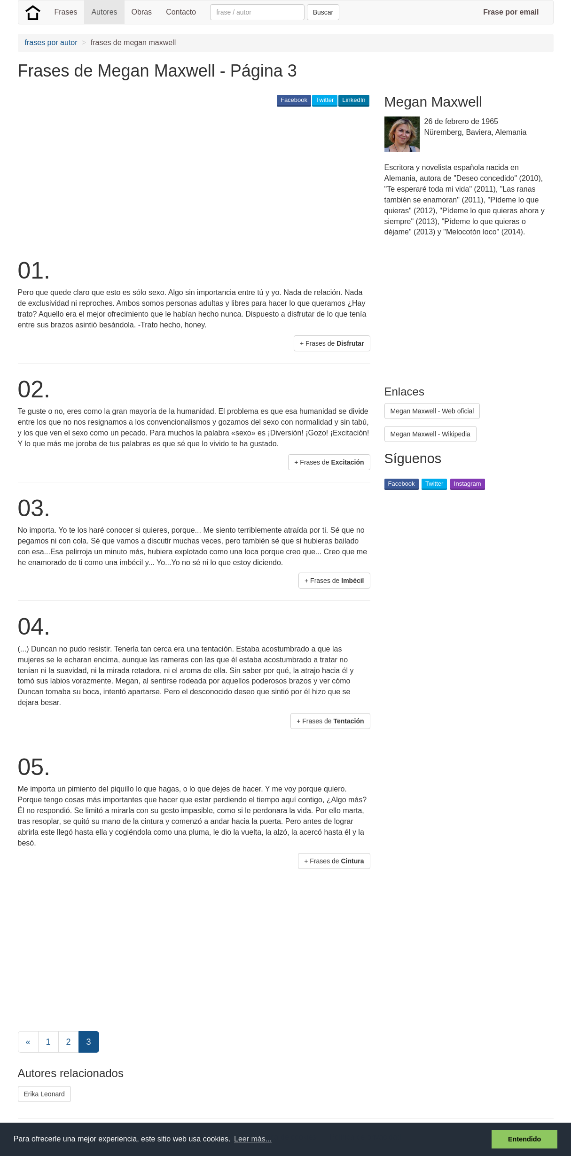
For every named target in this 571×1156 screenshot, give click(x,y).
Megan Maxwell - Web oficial (432, 411)
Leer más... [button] (253, 1139)
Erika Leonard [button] (44, 1094)
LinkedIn (353, 99)
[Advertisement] (189, 181)
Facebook (294, 99)
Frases (66, 12)
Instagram (467, 483)
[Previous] (28, 1042)
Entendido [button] (524, 1139)
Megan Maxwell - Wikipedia (430, 434)
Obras (142, 12)
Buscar (323, 12)
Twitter (325, 99)
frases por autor (51, 43)
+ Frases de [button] (332, 343)
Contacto (181, 12)
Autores (104, 12)
